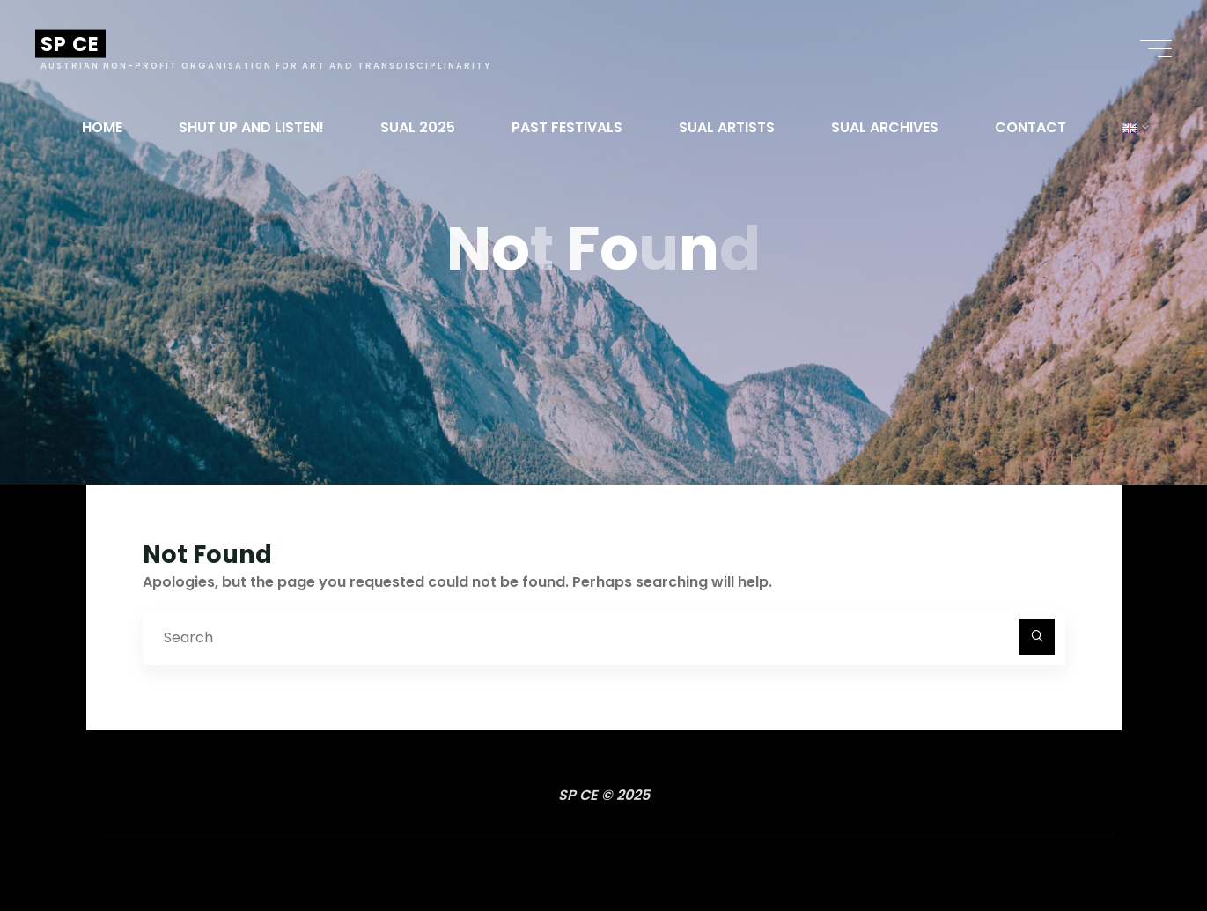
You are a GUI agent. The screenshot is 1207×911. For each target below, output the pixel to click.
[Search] (1037, 637)
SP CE (70, 44)
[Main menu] (1156, 48)
